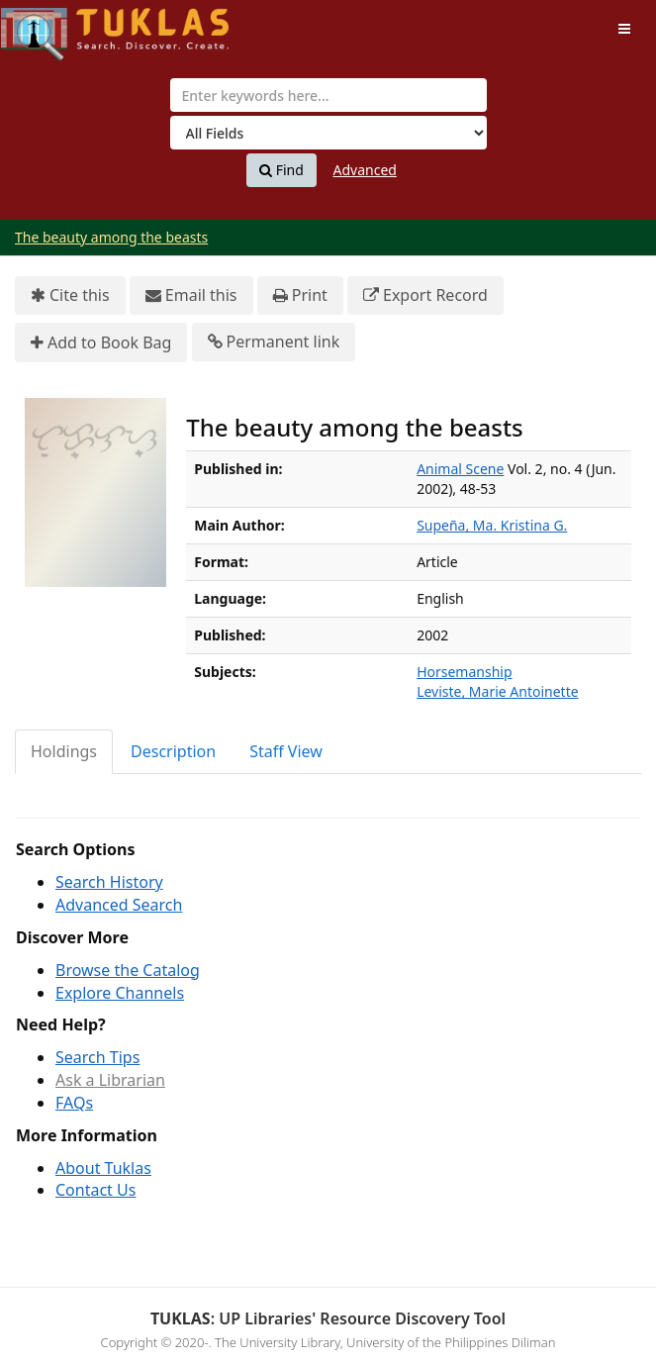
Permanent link (274, 342)
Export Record (425, 295)
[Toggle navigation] (624, 29)
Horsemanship (464, 671)
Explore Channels (119, 993)
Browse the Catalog (127, 970)
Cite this (70, 295)
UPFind (49, 25)
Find (281, 170)
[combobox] (328, 95)
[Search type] (328, 132)
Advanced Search (118, 905)
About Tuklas (103, 1168)
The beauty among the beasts (111, 237)
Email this (191, 295)
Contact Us (95, 1190)
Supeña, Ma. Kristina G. (492, 525)
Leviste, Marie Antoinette (498, 691)
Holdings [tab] (64, 751)
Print (300, 295)
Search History (109, 882)
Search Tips (97, 1057)
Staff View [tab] (286, 751)
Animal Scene (460, 468)
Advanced (365, 169)
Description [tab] (173, 751)
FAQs (74, 1103)
